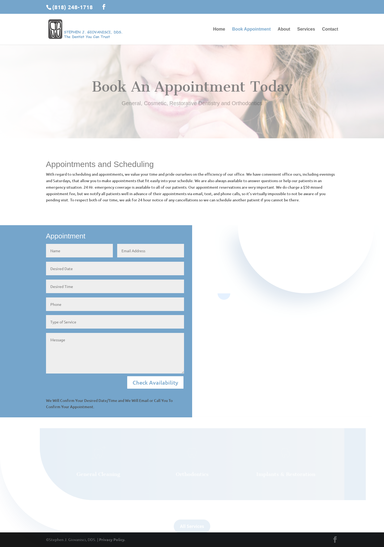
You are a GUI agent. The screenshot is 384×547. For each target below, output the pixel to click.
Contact (330, 29)
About (284, 29)
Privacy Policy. (112, 539)
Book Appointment (251, 29)
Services (306, 29)
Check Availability (155, 382)
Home (219, 29)
